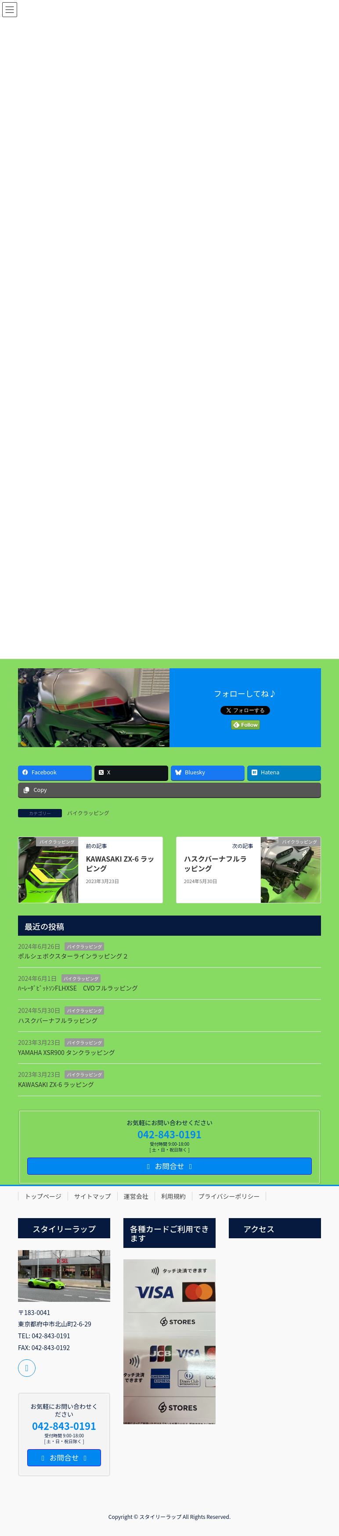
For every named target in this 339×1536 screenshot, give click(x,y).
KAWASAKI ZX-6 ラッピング (120, 863)
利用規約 (173, 1196)
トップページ (43, 1196)
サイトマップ (92, 1196)
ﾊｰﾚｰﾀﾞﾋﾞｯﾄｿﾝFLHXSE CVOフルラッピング (78, 988)
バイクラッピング (88, 812)
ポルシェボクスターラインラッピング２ (73, 956)
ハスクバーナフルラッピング (215, 863)
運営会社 (136, 1196)
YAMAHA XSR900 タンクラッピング (66, 1052)
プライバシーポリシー (229, 1196)
